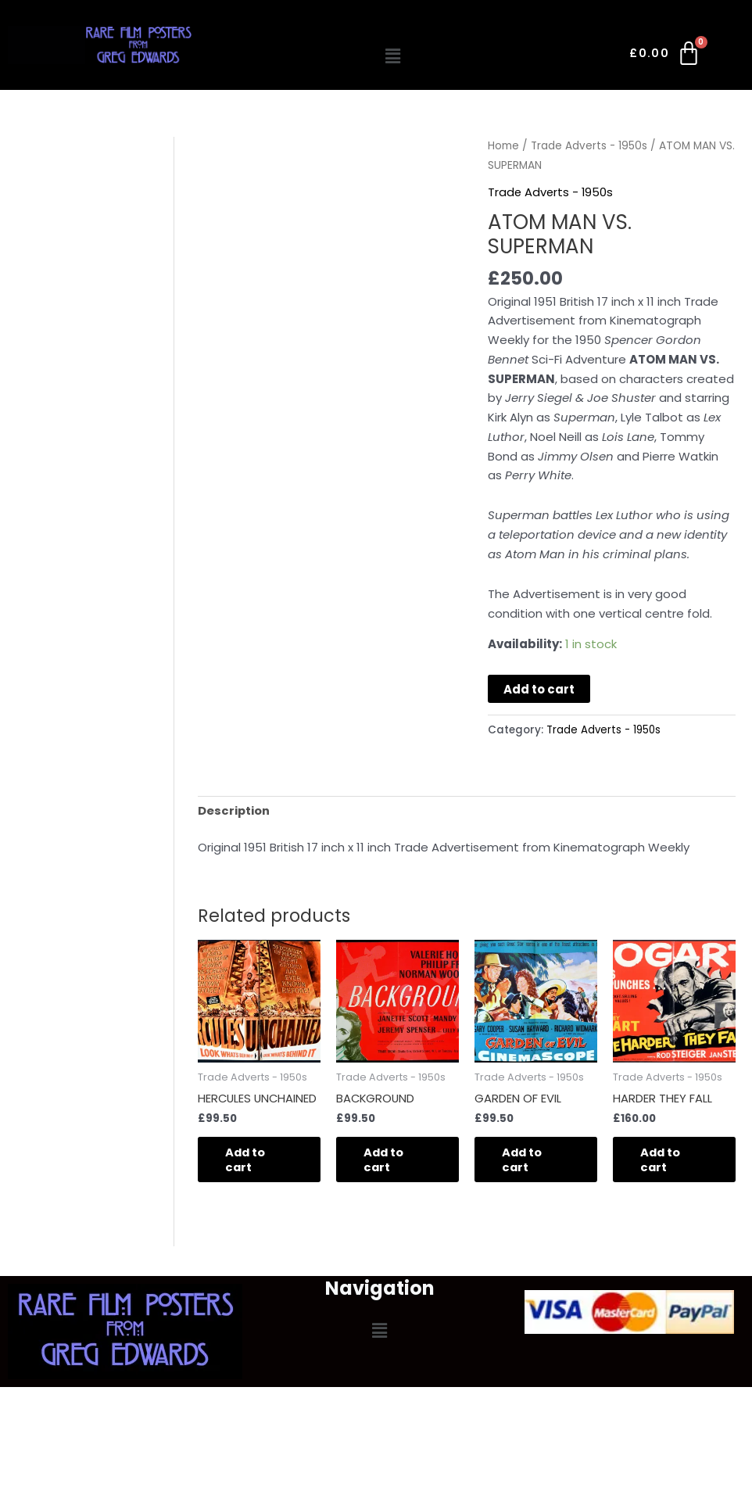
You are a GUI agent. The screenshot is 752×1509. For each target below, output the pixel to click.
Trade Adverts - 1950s (590, 145)
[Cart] (665, 56)
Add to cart (539, 689)
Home (503, 145)
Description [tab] (234, 809)
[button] (392, 56)
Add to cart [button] (249, 1161)
